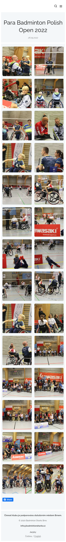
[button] (55, 6)
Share (8, 500)
